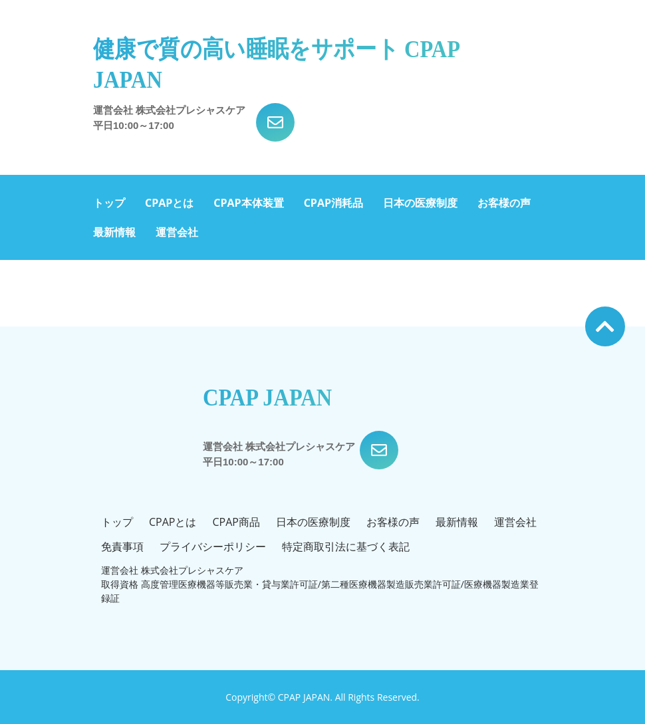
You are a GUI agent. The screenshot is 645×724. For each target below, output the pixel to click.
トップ (109, 202)
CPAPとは (169, 202)
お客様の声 (504, 202)
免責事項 (122, 546)
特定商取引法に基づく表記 (346, 546)
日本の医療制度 (420, 202)
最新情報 (114, 232)
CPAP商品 (235, 522)
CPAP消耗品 (333, 202)
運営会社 (177, 232)
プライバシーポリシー (213, 546)
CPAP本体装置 (248, 202)
